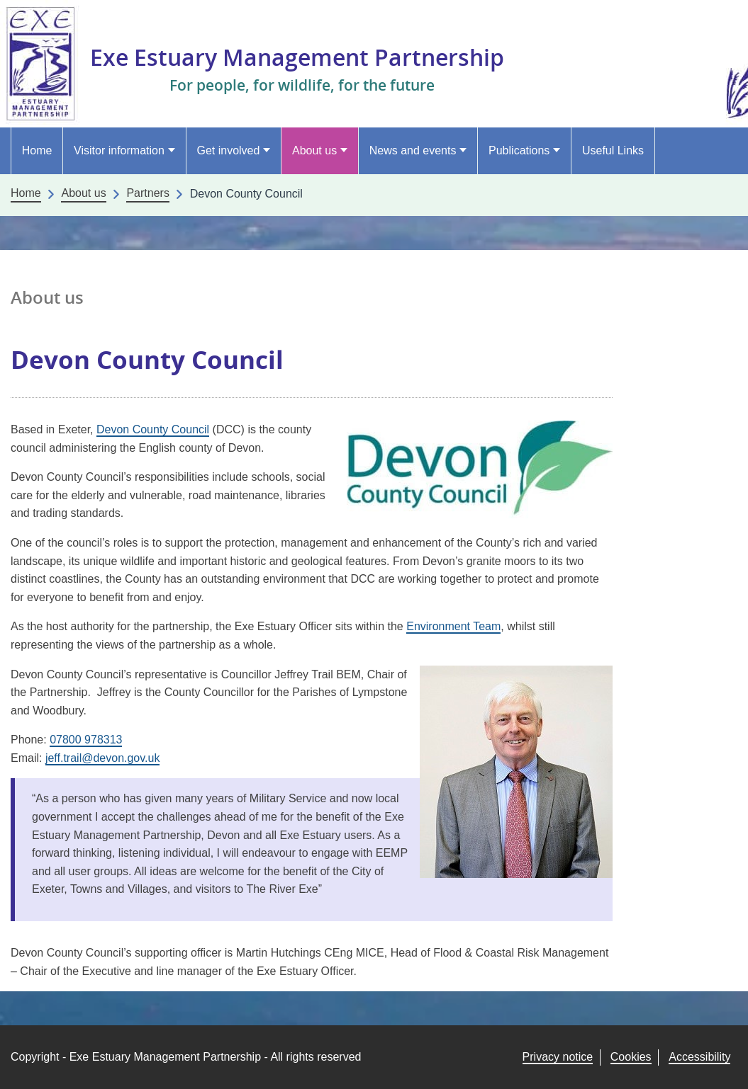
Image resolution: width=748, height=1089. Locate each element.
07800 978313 (86, 740)
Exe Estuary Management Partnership (297, 57)
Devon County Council (152, 429)
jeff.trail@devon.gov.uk (102, 758)
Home (37, 150)
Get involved (227, 150)
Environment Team (453, 626)
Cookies (631, 1057)
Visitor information (119, 150)
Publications (519, 150)
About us (314, 150)
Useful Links (613, 150)
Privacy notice (558, 1057)
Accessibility (699, 1057)
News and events (413, 150)
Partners (147, 193)
